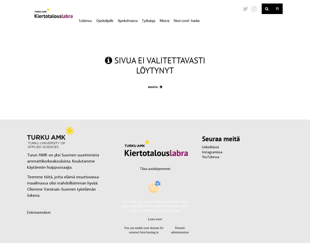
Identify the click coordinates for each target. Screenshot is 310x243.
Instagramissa (212, 152)
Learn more (155, 219)
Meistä (164, 20)
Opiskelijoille (104, 20)
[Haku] (267, 9)
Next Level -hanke (187, 20)
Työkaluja (148, 20)
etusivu (153, 87)
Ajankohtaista (128, 20)
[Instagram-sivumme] (253, 9)
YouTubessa (210, 157)
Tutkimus (85, 20)
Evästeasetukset (39, 212)
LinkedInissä (210, 147)
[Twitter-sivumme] (245, 9)
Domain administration (180, 230)
